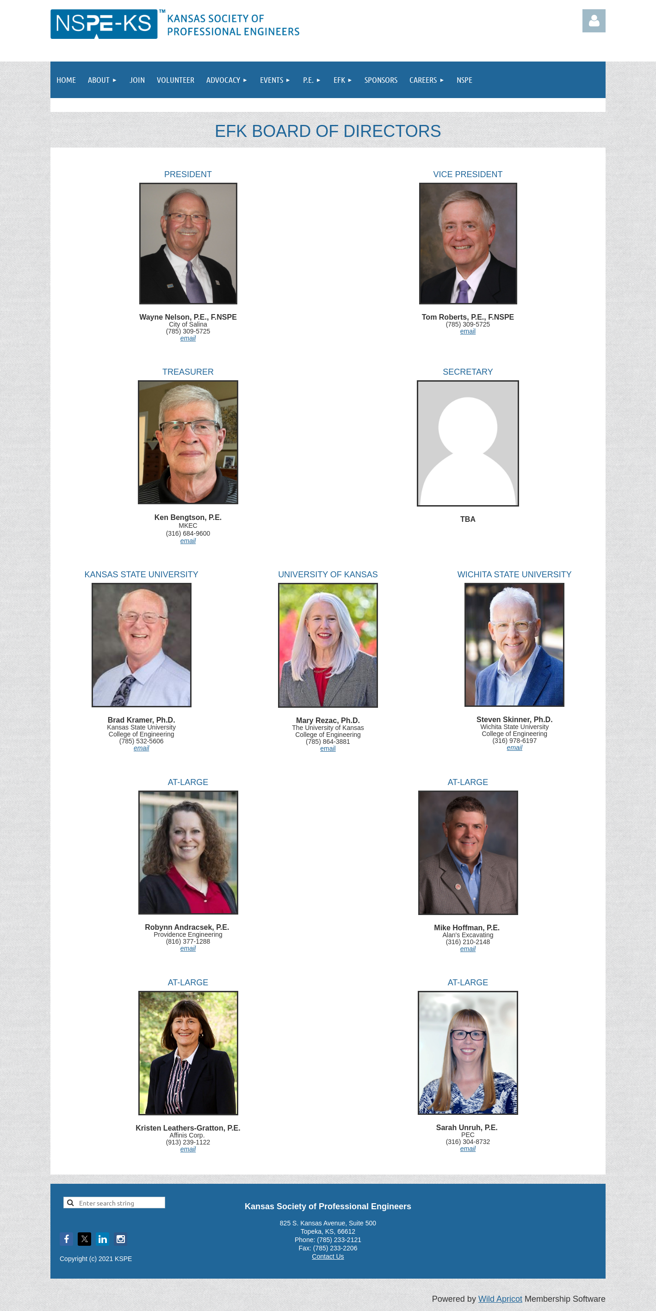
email (188, 338)
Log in (594, 20)
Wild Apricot (500, 1299)
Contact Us (328, 1256)
